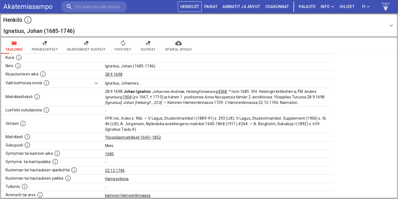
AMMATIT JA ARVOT (241, 7)
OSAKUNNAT (277, 7)
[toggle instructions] (27, 19)
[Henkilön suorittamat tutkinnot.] (24, 186)
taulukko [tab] (14, 46)
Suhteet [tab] (148, 46)
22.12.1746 (115, 170)
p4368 (221, 91)
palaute (307, 7)
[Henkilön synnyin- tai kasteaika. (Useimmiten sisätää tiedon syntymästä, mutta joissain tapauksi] (57, 153)
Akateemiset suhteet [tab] (86, 46)
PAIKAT (211, 7)
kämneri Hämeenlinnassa (127, 195)
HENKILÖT (189, 7)
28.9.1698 (113, 74)
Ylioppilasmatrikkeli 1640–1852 (133, 137)
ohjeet (347, 7)
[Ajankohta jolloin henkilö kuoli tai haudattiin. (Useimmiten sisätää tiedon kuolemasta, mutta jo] (74, 170)
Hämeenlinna (117, 179)
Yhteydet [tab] (123, 46)
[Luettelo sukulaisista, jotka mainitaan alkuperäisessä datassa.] (46, 110)
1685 (109, 154)
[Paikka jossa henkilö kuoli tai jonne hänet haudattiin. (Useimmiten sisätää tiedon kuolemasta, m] (68, 178)
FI (366, 7)
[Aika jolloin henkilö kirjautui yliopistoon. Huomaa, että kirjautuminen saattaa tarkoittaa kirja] (42, 74)
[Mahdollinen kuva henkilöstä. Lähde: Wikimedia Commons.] (18, 57)
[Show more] (96, 83)
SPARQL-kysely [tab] (178, 46)
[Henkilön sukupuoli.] (27, 145)
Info (327, 7)
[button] (199, 25)
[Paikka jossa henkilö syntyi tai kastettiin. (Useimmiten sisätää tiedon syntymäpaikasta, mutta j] (55, 161)
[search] (94, 6)
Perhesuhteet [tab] (44, 46)
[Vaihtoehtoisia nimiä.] (46, 82)
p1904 (126, 97)
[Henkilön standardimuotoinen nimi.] (18, 65)
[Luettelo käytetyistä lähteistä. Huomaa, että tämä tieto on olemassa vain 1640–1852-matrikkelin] (23, 123)
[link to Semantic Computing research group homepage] (386, 7)
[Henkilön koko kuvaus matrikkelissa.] (37, 96)
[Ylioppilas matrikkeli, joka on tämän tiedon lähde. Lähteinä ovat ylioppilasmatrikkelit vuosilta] (27, 136)
